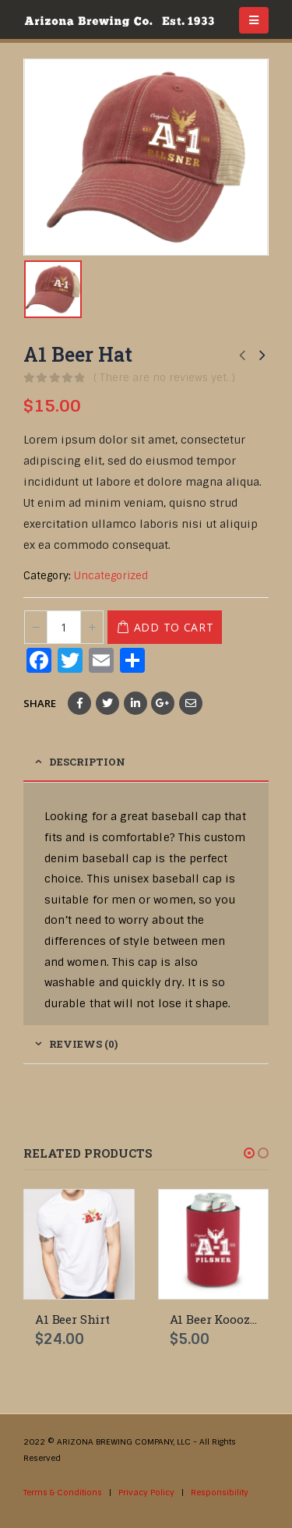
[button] (249, 1153)
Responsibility (219, 1492)
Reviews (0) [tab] (83, 1044)
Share (39, 703)
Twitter (107, 703)
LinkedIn (135, 703)
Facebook (79, 703)
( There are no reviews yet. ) (164, 377)
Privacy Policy (146, 1492)
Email (190, 703)
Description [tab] (87, 762)
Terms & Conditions (62, 1492)
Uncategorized (111, 575)
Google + (162, 703)
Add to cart (174, 627)
